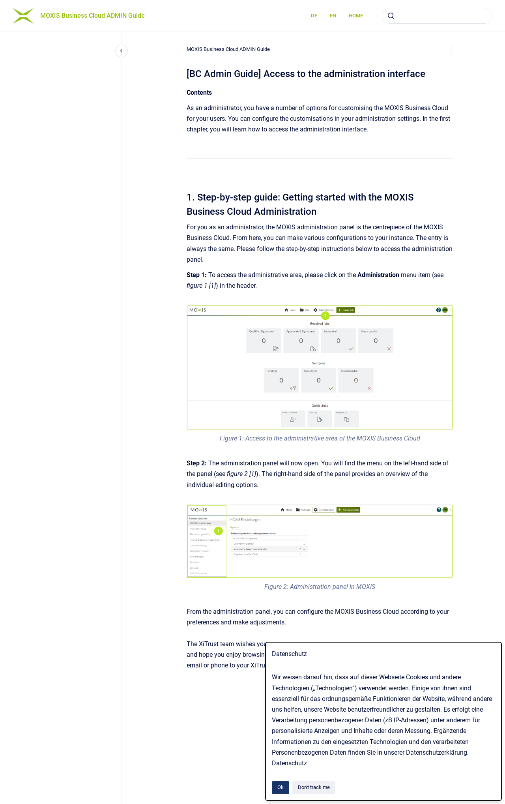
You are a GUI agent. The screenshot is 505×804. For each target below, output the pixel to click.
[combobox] (437, 15)
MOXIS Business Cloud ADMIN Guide (92, 15)
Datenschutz (289, 763)
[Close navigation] (121, 51)
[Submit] (391, 15)
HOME (356, 16)
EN (333, 16)
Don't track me (314, 787)
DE (314, 16)
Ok (280, 787)
